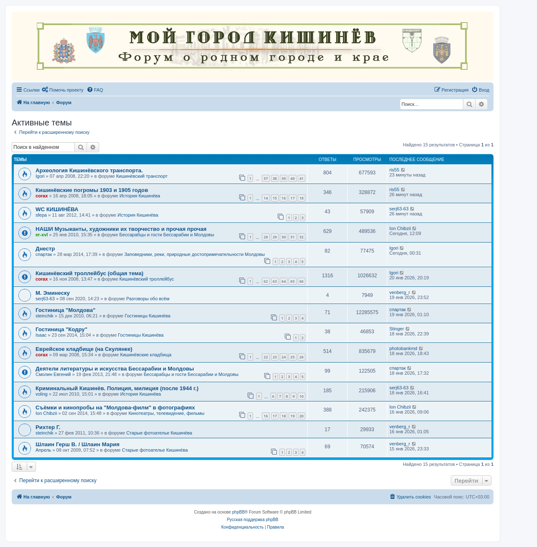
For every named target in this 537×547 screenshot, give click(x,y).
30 (283, 237)
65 (292, 281)
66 (301, 281)
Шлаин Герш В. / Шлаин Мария (78, 444)
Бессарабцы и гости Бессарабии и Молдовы (166, 234)
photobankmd (403, 348)
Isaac (41, 334)
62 (265, 281)
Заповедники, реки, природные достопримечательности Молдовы (194, 254)
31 (292, 237)
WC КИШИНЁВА (57, 209)
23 (275, 357)
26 (301, 357)
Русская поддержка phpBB (252, 519)
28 (265, 237)
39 (283, 178)
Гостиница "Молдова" (65, 310)
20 (301, 416)
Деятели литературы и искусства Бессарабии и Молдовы (115, 369)
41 (301, 178)
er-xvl (42, 234)
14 (265, 198)
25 (292, 357)
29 (275, 237)
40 (292, 178)
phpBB (238, 512)
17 (292, 198)
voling (42, 393)
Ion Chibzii (400, 228)
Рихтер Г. (48, 427)
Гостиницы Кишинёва (147, 315)
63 (275, 281)
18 (301, 198)
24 (283, 357)
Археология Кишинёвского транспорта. (89, 170)
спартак (44, 254)
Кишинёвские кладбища (145, 354)
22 (265, 357)
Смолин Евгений (53, 374)
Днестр (45, 248)
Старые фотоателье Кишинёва (159, 432)
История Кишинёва (140, 195)
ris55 (394, 169)
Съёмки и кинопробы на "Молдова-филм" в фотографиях (115, 407)
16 (283, 198)
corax (42, 195)
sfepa (41, 214)
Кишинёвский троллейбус (147, 278)
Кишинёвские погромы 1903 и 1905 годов (92, 190)
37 (265, 178)
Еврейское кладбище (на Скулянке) (84, 349)
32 (301, 237)
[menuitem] (63, 90)
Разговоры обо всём (147, 298)
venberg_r (399, 292)
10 (301, 396)
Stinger (396, 328)
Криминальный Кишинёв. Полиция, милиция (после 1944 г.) (117, 388)
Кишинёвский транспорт (142, 176)
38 (275, 178)
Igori (40, 176)
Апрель (43, 449)
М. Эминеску (53, 293)
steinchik (45, 315)
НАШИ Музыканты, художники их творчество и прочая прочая (121, 229)
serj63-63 (399, 208)
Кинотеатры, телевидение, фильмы (166, 413)
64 (283, 281)
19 (292, 416)
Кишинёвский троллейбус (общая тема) (89, 273)
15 (275, 198)
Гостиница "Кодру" (61, 329)
